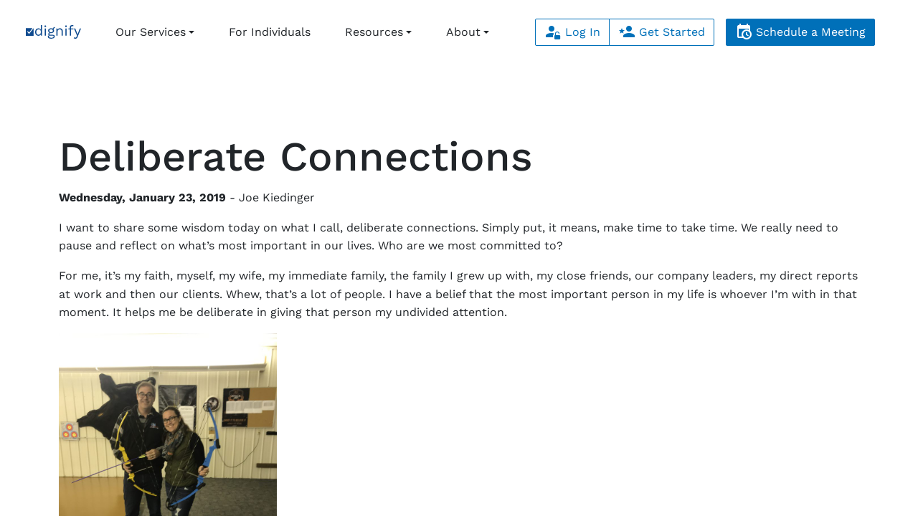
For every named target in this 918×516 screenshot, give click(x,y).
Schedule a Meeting (800, 32)
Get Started (661, 32)
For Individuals (270, 32)
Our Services (150, 32)
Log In (572, 32)
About (463, 32)
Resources (374, 32)
